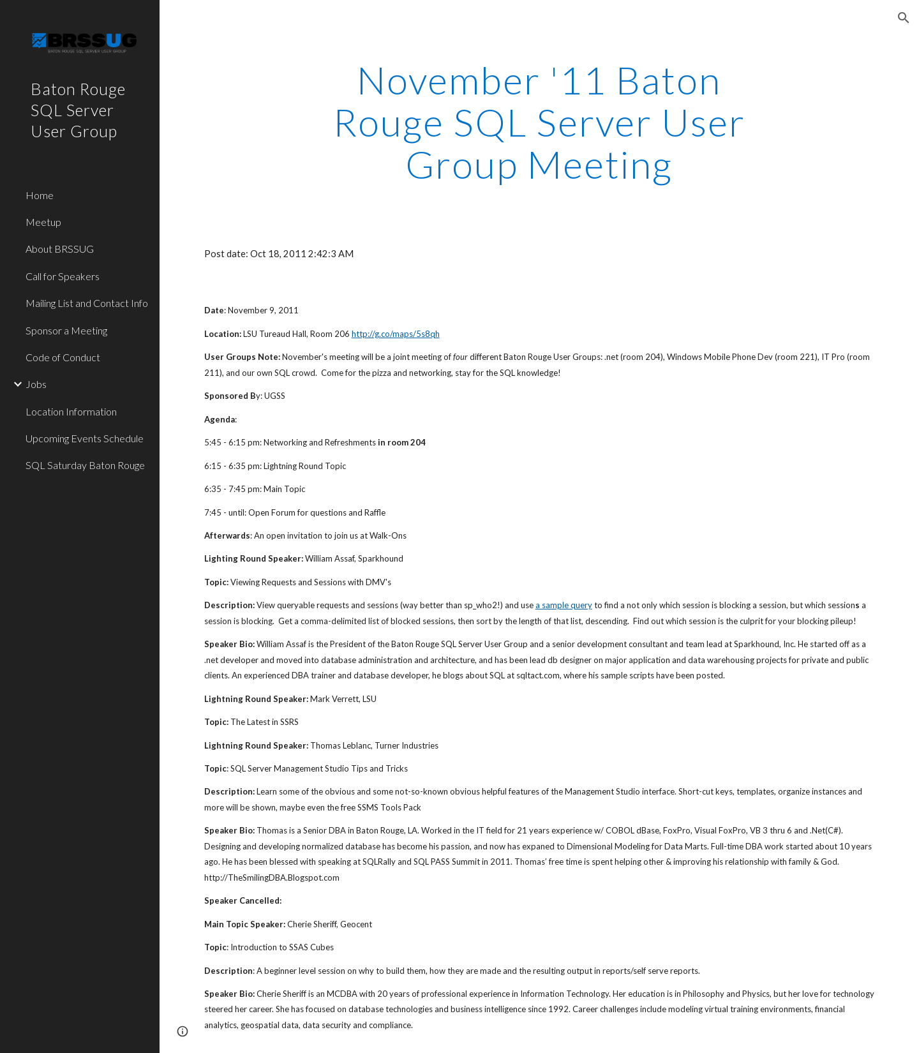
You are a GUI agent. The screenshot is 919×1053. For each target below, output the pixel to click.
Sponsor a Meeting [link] (66, 330)
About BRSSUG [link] (60, 249)
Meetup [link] (43, 222)
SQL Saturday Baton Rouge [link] (85, 465)
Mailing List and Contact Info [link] (87, 303)
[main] (539, 122)
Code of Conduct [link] (63, 357)
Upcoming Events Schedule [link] (85, 438)
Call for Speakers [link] (63, 276)
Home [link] (40, 195)
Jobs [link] (36, 384)
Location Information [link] (71, 411)
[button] (903, 18)
